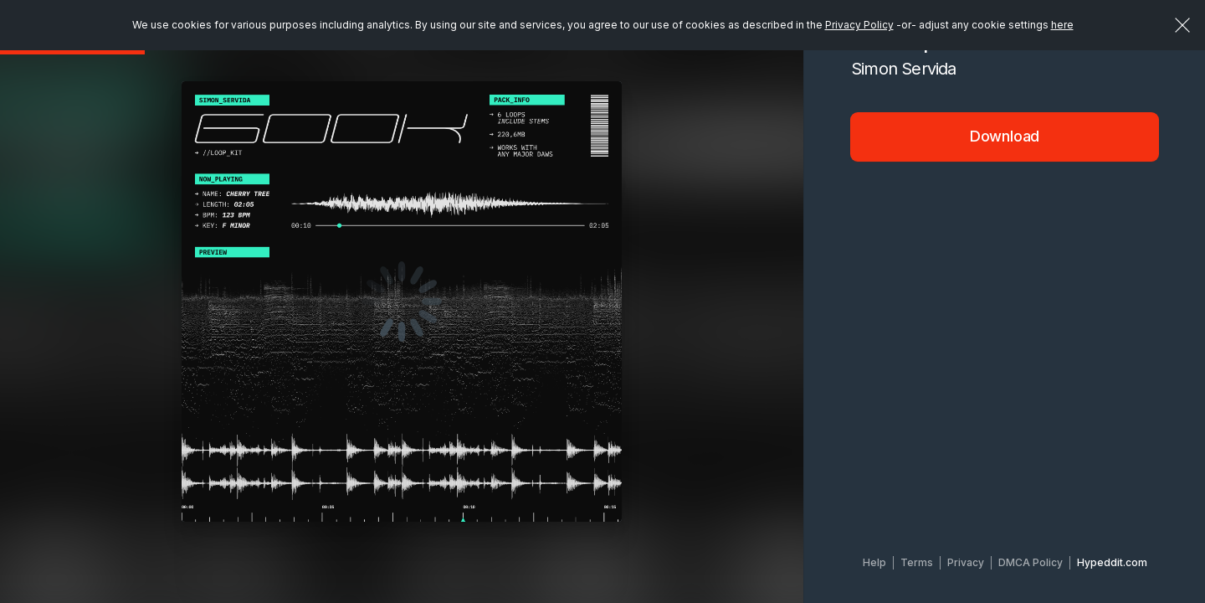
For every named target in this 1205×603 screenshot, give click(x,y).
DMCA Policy (1030, 562)
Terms (916, 562)
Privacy (965, 562)
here (1062, 24)
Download (1005, 136)
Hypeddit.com (1112, 562)
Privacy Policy (859, 24)
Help (874, 562)
